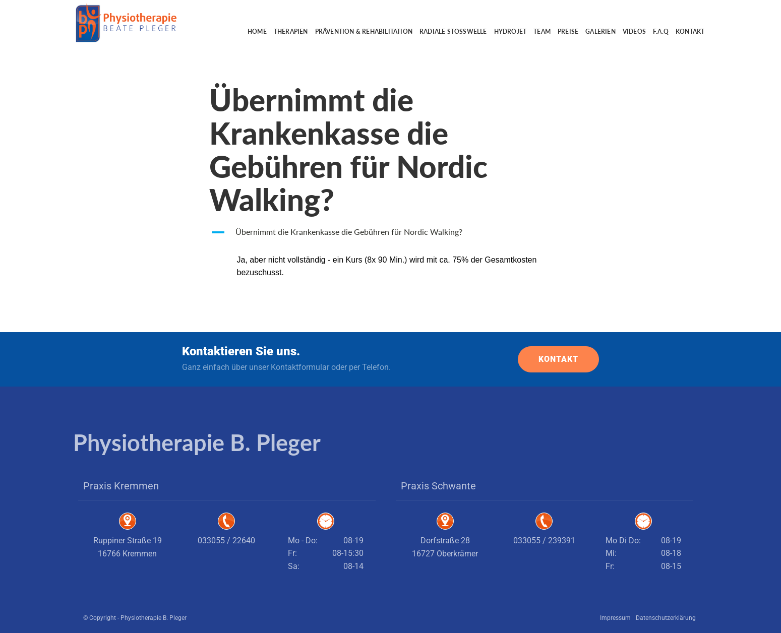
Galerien (600, 31)
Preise (568, 31)
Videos (634, 31)
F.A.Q (661, 31)
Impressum (615, 617)
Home (257, 31)
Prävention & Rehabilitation (363, 31)
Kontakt (690, 31)
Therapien (291, 31)
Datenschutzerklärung (666, 617)
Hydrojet (510, 31)
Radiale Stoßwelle (453, 31)
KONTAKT (558, 359)
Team (542, 31)
